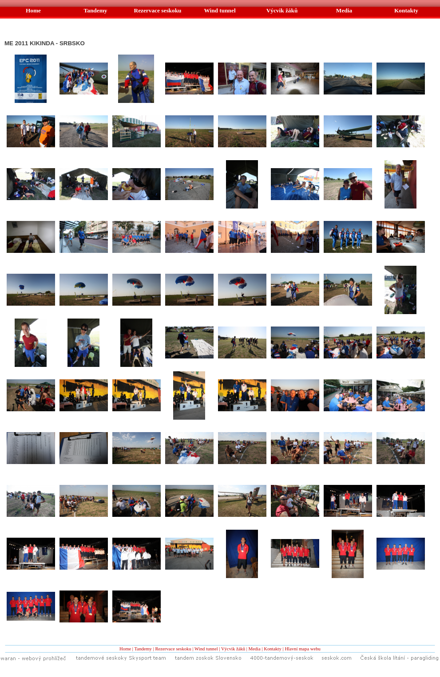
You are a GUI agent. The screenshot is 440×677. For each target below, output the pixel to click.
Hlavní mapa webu (303, 648)
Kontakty (272, 648)
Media (255, 648)
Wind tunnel (206, 648)
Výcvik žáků (233, 648)
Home (125, 648)
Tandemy (143, 648)
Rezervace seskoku (173, 648)
